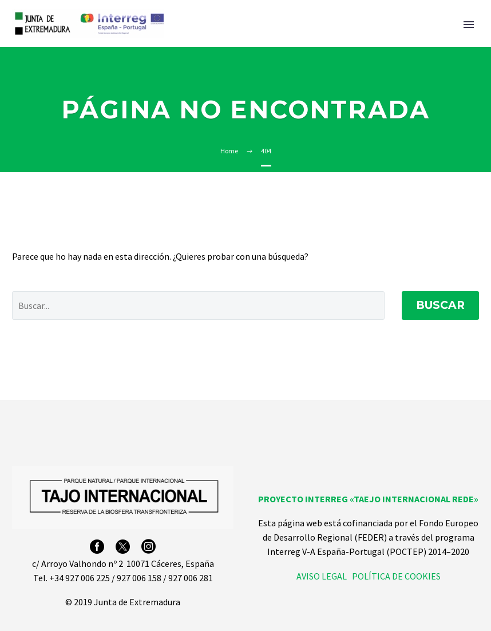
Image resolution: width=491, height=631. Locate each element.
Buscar (440, 305)
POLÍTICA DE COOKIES (396, 576)
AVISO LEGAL (321, 576)
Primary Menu (469, 24)
